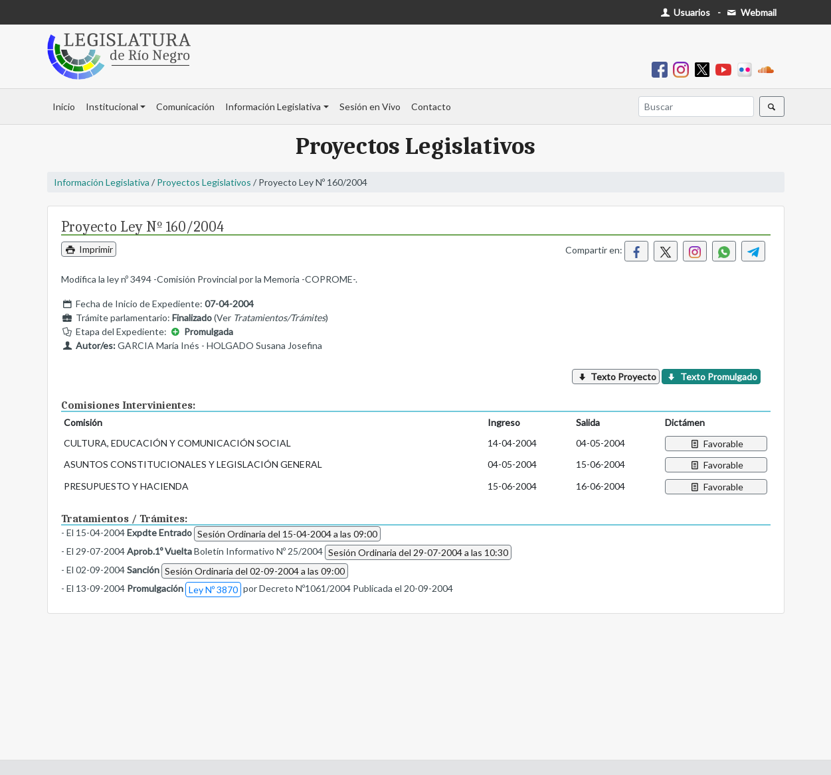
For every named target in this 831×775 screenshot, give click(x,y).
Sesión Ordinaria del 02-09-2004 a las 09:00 (255, 571)
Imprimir (89, 249)
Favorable (715, 443)
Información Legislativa (273, 106)
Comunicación (185, 106)
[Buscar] (696, 106)
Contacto (431, 106)
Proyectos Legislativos (204, 182)
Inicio (63, 106)
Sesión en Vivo (370, 106)
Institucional (112, 106)
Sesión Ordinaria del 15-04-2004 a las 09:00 (287, 533)
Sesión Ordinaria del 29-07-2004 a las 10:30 (418, 552)
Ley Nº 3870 (213, 589)
